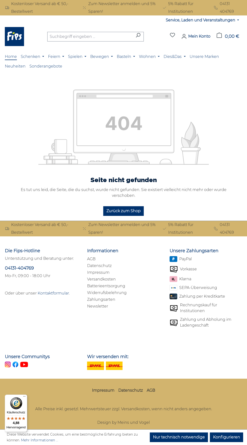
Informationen (102, 250)
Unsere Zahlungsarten (194, 250)
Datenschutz (99, 265)
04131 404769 (223, 7)
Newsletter (97, 306)
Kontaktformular (53, 293)
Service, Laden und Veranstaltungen (201, 20)
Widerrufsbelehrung (107, 292)
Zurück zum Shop (123, 211)
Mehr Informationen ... (39, 440)
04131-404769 (19, 268)
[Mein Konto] (195, 36)
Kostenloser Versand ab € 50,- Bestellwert (36, 7)
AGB (91, 259)
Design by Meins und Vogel (123, 422)
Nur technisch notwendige (179, 437)
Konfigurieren (226, 437)
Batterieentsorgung (106, 286)
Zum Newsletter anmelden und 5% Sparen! (119, 7)
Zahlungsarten (101, 299)
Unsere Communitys (27, 356)
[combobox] (90, 36)
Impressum (98, 272)
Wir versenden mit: (108, 356)
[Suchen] (138, 36)
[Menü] (24, 397)
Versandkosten (101, 279)
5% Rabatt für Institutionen (178, 7)
